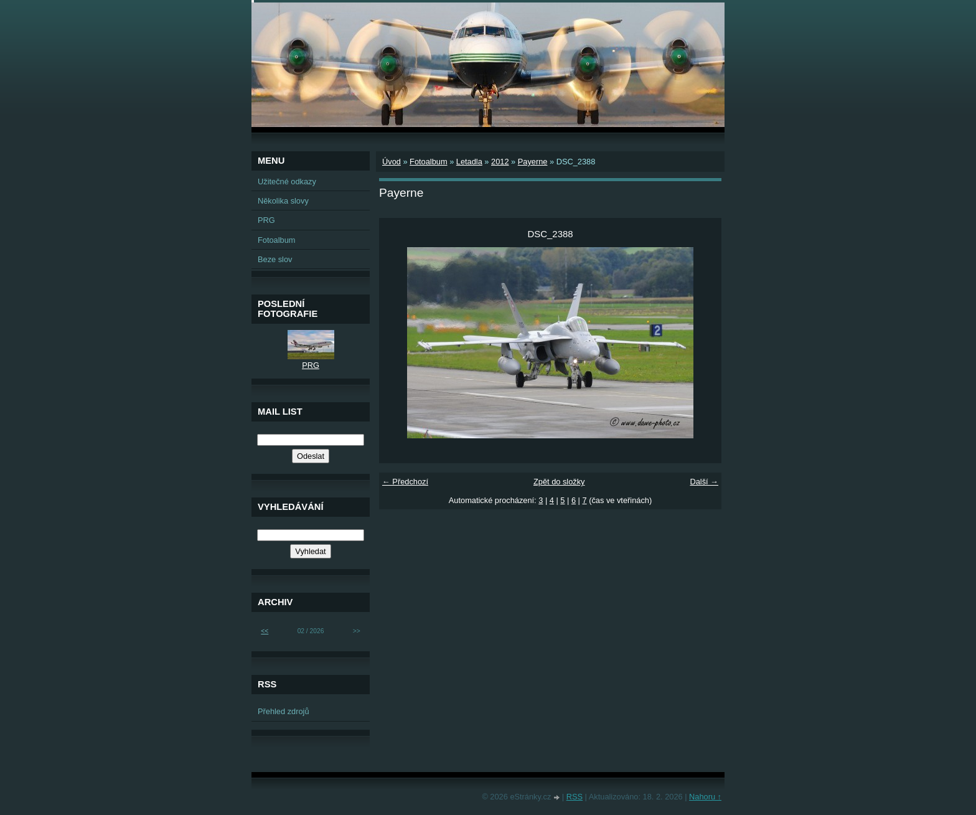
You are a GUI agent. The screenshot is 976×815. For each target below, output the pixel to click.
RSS (574, 796)
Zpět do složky (559, 481)
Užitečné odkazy (287, 181)
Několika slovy (283, 200)
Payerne (533, 161)
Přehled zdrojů (283, 711)
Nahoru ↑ (705, 796)
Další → (704, 481)
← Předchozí (405, 481)
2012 (500, 161)
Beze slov (275, 259)
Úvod (391, 161)
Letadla (469, 161)
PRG (266, 220)
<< (264, 631)
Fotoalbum (428, 161)
